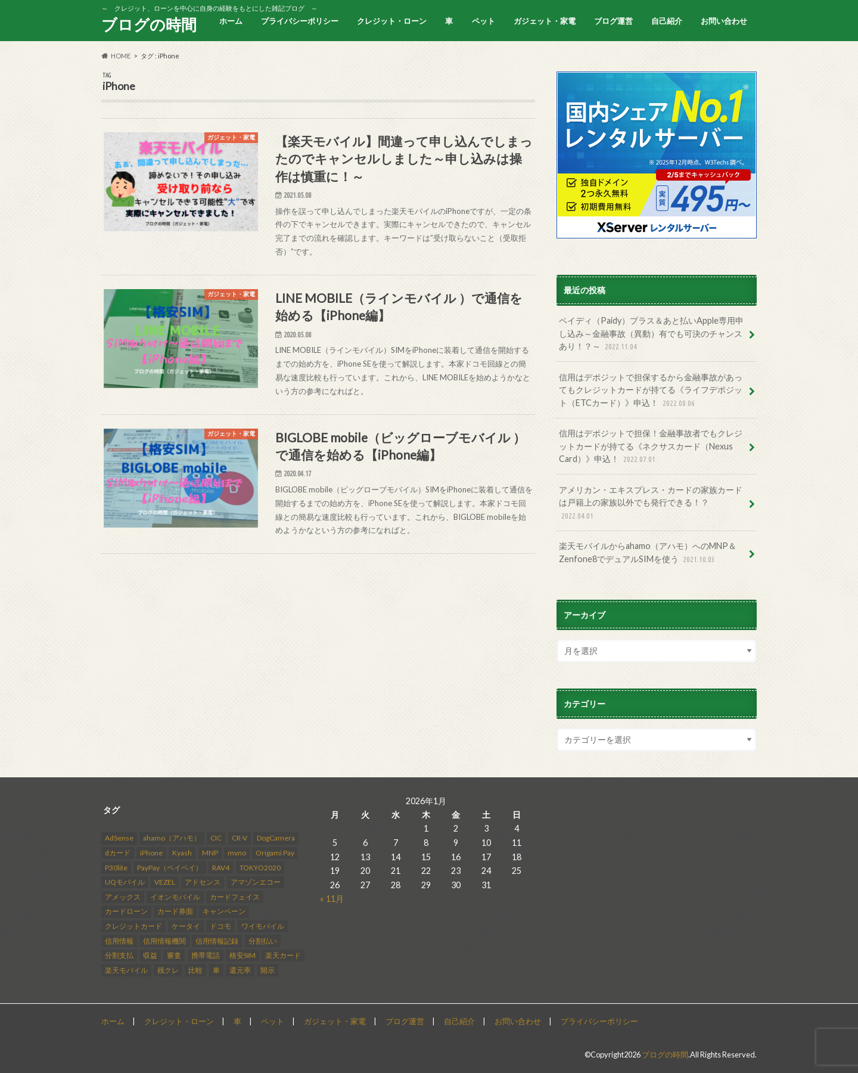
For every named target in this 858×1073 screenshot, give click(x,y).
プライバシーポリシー (299, 21)
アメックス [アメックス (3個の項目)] (123, 896)
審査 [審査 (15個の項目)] (174, 954)
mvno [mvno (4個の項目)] (237, 852)
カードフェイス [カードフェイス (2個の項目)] (235, 896)
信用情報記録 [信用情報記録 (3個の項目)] (216, 940)
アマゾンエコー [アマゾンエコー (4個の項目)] (256, 881)
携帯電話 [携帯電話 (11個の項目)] (205, 954)
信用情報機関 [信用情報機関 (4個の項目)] (164, 940)
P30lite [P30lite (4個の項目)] (116, 867)
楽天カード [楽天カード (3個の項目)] (283, 954)
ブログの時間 (149, 24)
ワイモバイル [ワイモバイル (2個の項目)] (262, 925)
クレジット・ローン (392, 21)
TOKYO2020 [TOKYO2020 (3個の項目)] (260, 867)
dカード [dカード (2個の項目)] (117, 852)
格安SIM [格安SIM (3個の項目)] (242, 954)
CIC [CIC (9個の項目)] (216, 837)
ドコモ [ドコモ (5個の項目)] (220, 925)
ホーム (231, 21)
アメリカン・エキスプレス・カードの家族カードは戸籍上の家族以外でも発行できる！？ (650, 503)
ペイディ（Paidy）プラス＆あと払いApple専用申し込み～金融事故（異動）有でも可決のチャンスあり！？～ (651, 334)
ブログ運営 (613, 21)
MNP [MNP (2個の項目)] (210, 852)
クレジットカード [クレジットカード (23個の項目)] (133, 925)
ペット (483, 21)
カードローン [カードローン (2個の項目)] (126, 911)
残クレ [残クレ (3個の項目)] (168, 969)
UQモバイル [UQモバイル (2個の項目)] (125, 881)
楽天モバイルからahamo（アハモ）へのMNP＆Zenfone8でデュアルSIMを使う (647, 553)
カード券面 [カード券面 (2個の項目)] (175, 911)
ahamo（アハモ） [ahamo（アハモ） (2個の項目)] (172, 837)
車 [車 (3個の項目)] (216, 969)
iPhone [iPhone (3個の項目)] (151, 852)
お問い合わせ (724, 21)
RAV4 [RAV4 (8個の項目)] (220, 867)
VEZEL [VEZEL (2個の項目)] (164, 881)
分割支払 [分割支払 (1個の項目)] (119, 954)
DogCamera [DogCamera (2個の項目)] (276, 837)
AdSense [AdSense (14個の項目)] (119, 837)
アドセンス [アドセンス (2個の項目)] (202, 881)
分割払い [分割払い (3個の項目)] (262, 940)
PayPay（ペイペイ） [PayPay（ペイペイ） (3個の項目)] (170, 867)
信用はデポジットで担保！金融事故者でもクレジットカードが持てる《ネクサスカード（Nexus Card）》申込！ (650, 447)
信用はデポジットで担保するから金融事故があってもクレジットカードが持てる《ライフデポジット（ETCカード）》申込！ (650, 391)
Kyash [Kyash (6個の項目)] (182, 852)
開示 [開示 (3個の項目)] (267, 969)
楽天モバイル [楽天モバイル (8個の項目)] (126, 969)
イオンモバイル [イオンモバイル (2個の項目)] (175, 896)
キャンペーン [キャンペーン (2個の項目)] (224, 911)
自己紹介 (666, 21)
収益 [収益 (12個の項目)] (150, 954)
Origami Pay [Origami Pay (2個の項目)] (275, 852)
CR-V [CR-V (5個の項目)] (239, 837)
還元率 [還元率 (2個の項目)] (240, 969)
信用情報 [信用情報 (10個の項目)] (119, 940)
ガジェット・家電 (545, 21)
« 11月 (332, 898)
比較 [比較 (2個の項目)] (195, 969)
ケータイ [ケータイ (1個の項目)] (186, 925)
